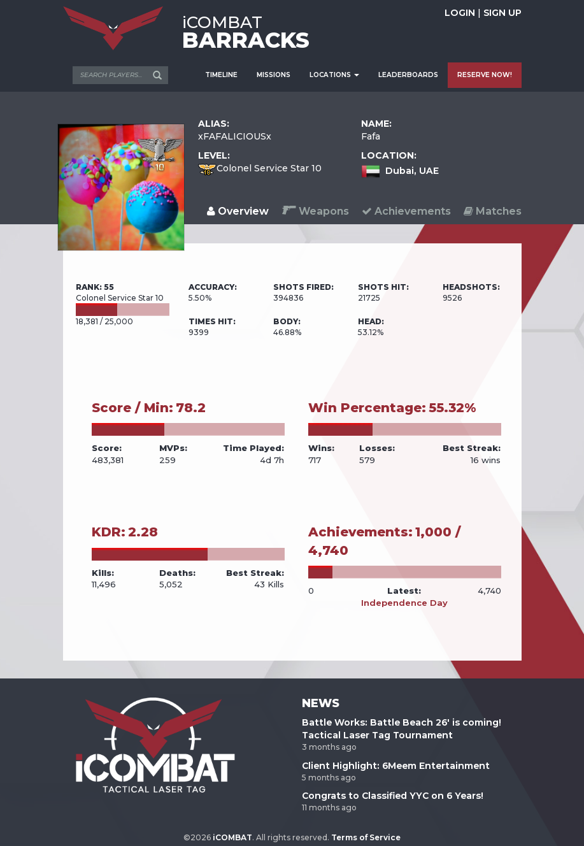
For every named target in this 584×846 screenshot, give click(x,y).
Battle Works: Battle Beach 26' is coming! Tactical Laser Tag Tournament (401, 729)
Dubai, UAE (412, 170)
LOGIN (460, 12)
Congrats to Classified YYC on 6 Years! (392, 795)
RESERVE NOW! (484, 75)
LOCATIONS (334, 75)
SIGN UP (502, 12)
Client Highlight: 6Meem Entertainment (396, 765)
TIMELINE (221, 75)
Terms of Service (366, 837)
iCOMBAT (232, 837)
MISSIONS (273, 75)
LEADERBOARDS (408, 75)
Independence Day (404, 603)
